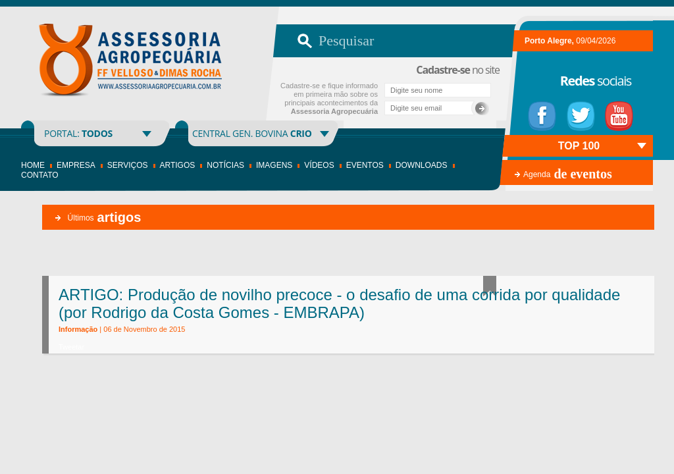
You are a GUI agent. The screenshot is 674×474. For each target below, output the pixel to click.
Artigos (177, 165)
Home (33, 165)
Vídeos (319, 165)
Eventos (365, 165)
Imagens (274, 165)
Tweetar (71, 347)
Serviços (127, 165)
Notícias (225, 165)
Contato (40, 175)
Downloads (422, 165)
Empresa (76, 165)
